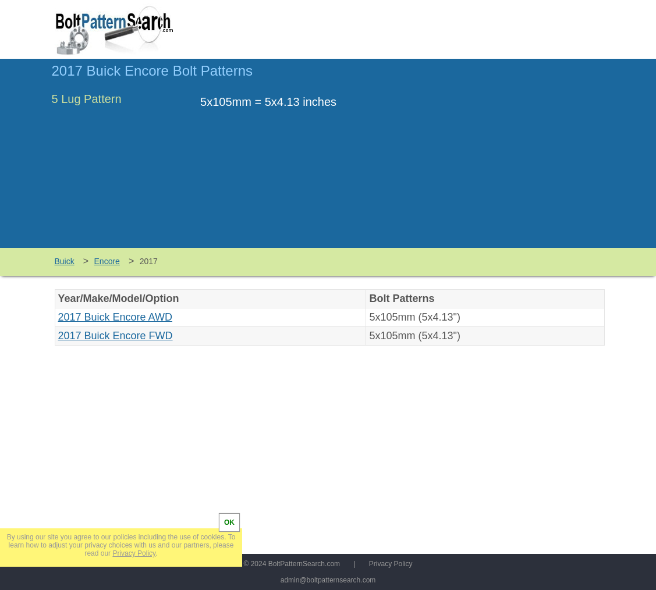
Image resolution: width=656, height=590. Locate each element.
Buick (65, 261)
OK (229, 522)
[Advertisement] (507, 158)
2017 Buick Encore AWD (115, 317)
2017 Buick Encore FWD (115, 336)
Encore (107, 261)
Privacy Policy (391, 564)
